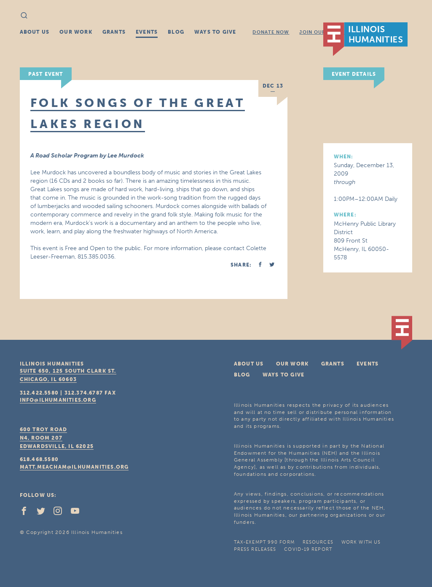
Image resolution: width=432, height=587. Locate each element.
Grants (114, 32)
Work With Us (361, 542)
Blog (176, 32)
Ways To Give (215, 32)
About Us (35, 32)
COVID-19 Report (308, 549)
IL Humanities (365, 39)
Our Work (75, 32)
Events (147, 32)
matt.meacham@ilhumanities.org (74, 467)
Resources (318, 542)
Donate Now (270, 32)
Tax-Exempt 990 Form (264, 542)
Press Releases (255, 549)
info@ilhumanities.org (58, 400)
